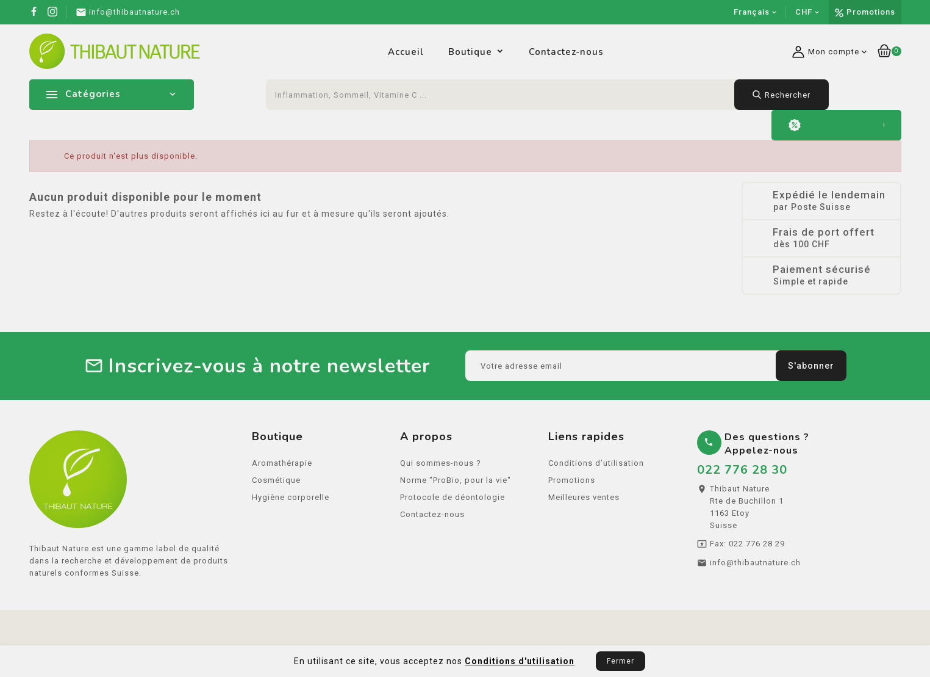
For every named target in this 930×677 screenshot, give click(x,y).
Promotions (870, 11)
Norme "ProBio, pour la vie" (455, 484)
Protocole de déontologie (452, 501)
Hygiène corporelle (290, 501)
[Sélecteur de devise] (807, 12)
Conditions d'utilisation (519, 661)
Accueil (406, 52)
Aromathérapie (282, 467)
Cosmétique (276, 484)
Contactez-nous (566, 52)
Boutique (470, 52)
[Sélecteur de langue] (755, 12)
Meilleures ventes (584, 501)
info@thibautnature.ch (755, 566)
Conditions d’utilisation (596, 467)
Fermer (620, 661)
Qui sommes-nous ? (440, 467)
